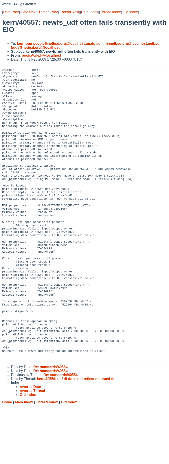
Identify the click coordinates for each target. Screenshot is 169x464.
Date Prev (11, 12)
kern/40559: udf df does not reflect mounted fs (75, 436)
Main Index (24, 460)
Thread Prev (48, 12)
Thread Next (69, 12)
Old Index (130, 12)
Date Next (28, 12)
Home (7, 460)
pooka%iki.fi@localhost (41, 55)
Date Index (89, 12)
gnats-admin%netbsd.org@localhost (116, 43)
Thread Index (110, 12)
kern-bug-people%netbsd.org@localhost (51, 43)
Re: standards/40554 (50, 424)
